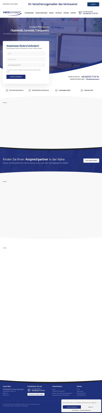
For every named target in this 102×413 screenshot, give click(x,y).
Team (53, 389)
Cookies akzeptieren (72, 407)
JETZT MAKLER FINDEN (91, 160)
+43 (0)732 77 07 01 (90, 76)
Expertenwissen (81, 393)
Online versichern (41, 13)
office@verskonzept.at (92, 79)
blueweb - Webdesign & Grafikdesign (18, 406)
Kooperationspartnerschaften (60, 395)
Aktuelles (58, 13)
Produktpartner (81, 395)
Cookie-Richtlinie (75, 410)
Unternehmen (29, 13)
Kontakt (73, 13)
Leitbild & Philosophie (58, 391)
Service (51, 13)
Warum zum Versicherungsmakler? (62, 393)
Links (78, 389)
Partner (66, 13)
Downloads (80, 391)
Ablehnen (90, 407)
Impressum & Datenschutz (85, 410)
